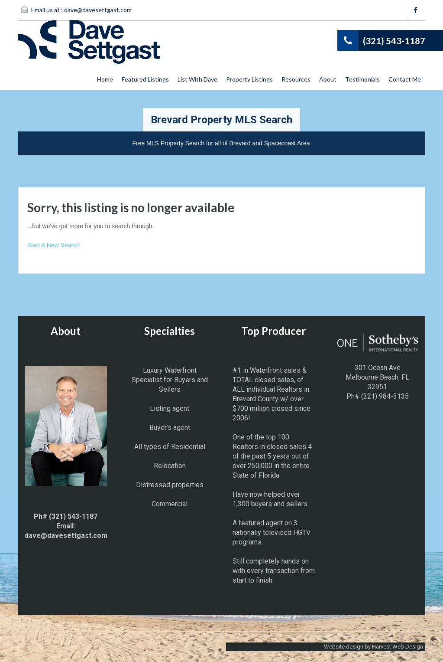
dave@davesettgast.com (98, 9)
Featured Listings (145, 79)
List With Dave (197, 79)
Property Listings (249, 79)
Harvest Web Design (397, 646)
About (327, 79)
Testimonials (362, 79)
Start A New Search (53, 245)
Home (105, 79)
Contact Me (404, 79)
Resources (295, 79)
